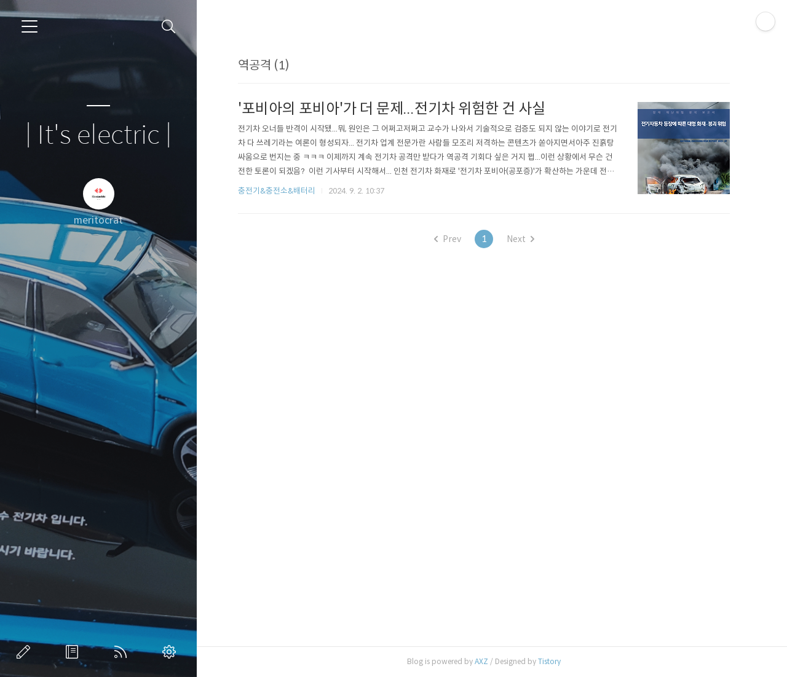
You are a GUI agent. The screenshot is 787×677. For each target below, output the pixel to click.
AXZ (481, 661)
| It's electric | (98, 135)
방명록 (74, 652)
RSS (123, 652)
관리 (171, 652)
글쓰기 (26, 652)
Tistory (549, 661)
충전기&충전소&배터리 (276, 191)
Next (520, 239)
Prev (447, 239)
